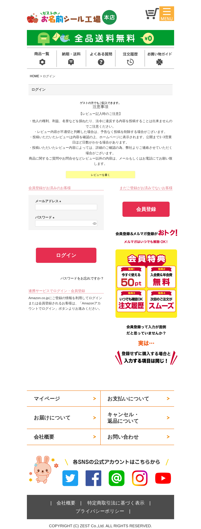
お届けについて (52, 418)
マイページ (47, 399)
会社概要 (44, 437)
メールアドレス (49, 201)
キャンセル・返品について (123, 418)
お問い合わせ (123, 437)
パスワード (45, 217)
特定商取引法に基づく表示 (115, 502)
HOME (34, 76)
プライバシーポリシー (100, 511)
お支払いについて (128, 399)
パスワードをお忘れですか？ (82, 278)
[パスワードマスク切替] (94, 223)
